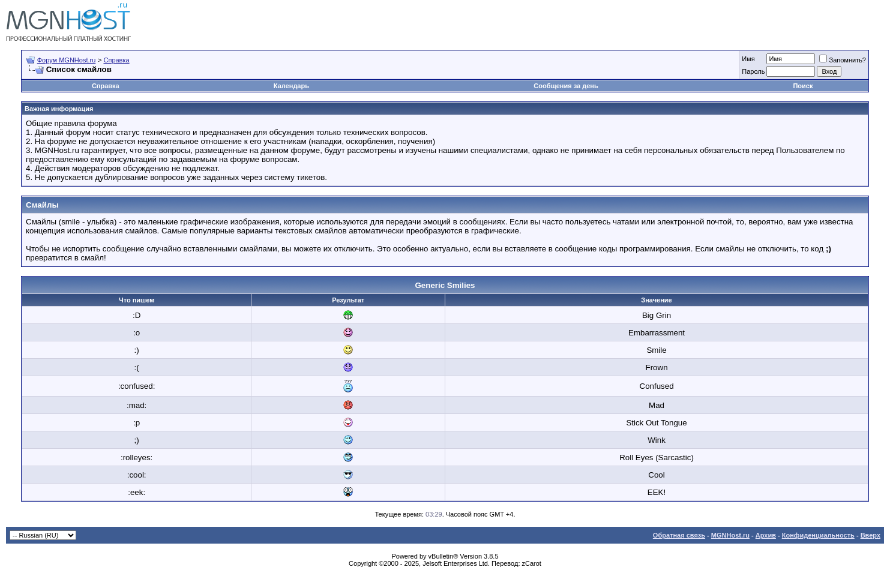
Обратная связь (679, 535)
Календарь (291, 85)
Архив (766, 535)
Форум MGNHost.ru (66, 60)
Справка (116, 60)
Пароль (753, 71)
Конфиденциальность (818, 535)
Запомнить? (842, 60)
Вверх (870, 535)
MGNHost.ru (730, 535)
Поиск (803, 85)
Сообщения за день (566, 85)
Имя (748, 58)
